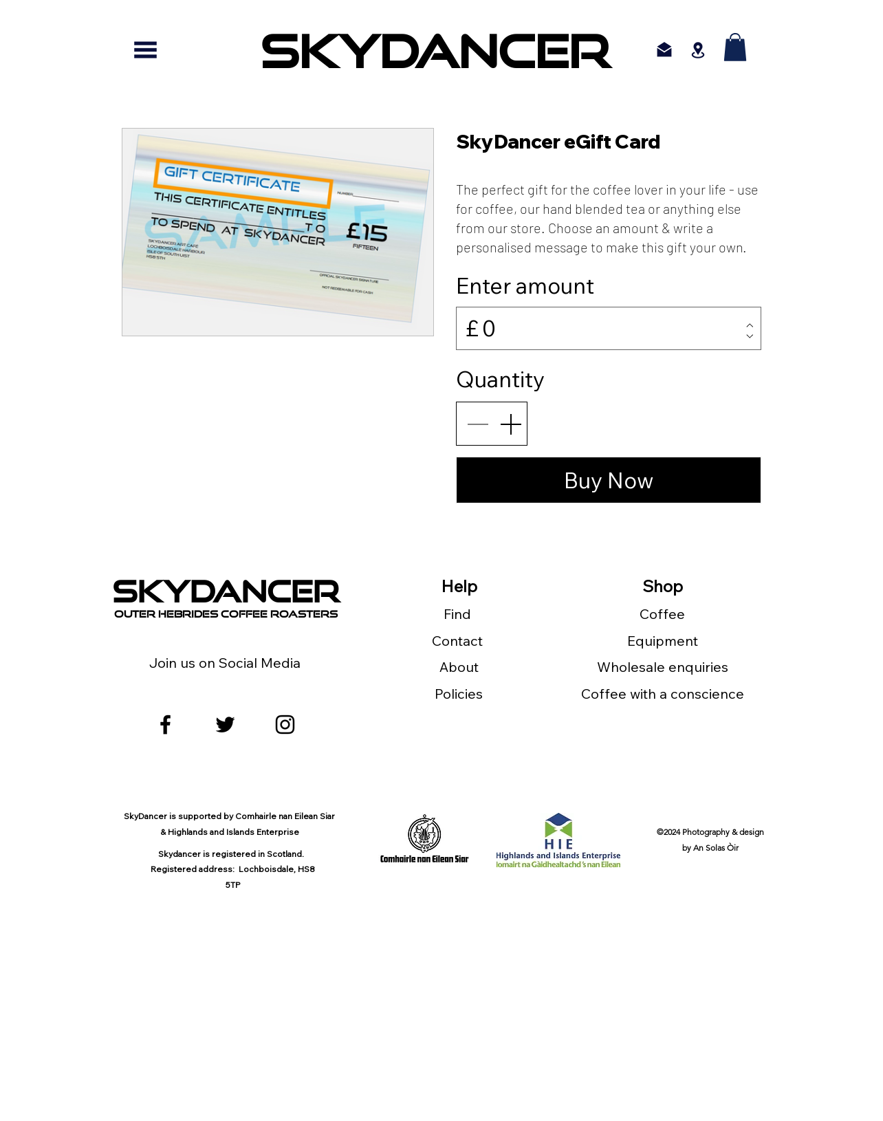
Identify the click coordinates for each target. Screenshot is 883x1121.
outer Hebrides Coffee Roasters (226, 614)
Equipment (662, 640)
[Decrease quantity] (477, 423)
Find (459, 613)
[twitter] (225, 724)
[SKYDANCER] (434, 50)
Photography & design (723, 832)
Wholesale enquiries (662, 666)
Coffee (662, 613)
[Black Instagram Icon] (285, 724)
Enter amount (525, 285)
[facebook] (165, 724)
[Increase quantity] (510, 423)
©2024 (669, 832)
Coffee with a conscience (662, 693)
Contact (459, 640)
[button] (735, 47)
